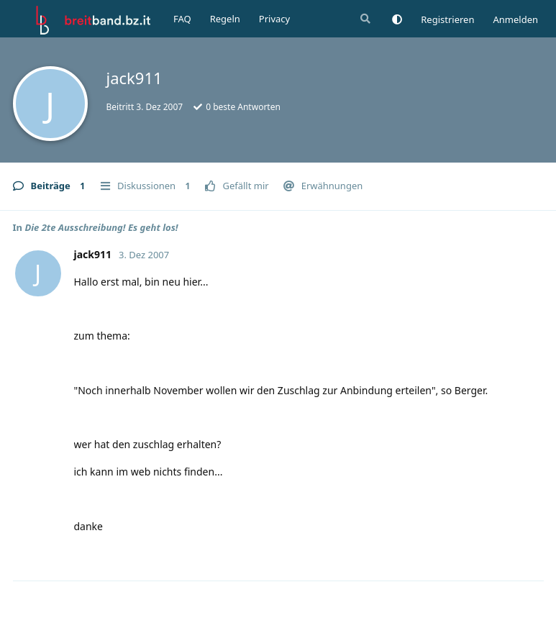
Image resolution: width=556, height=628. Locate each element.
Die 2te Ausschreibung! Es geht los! (101, 227)
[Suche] (363, 19)
